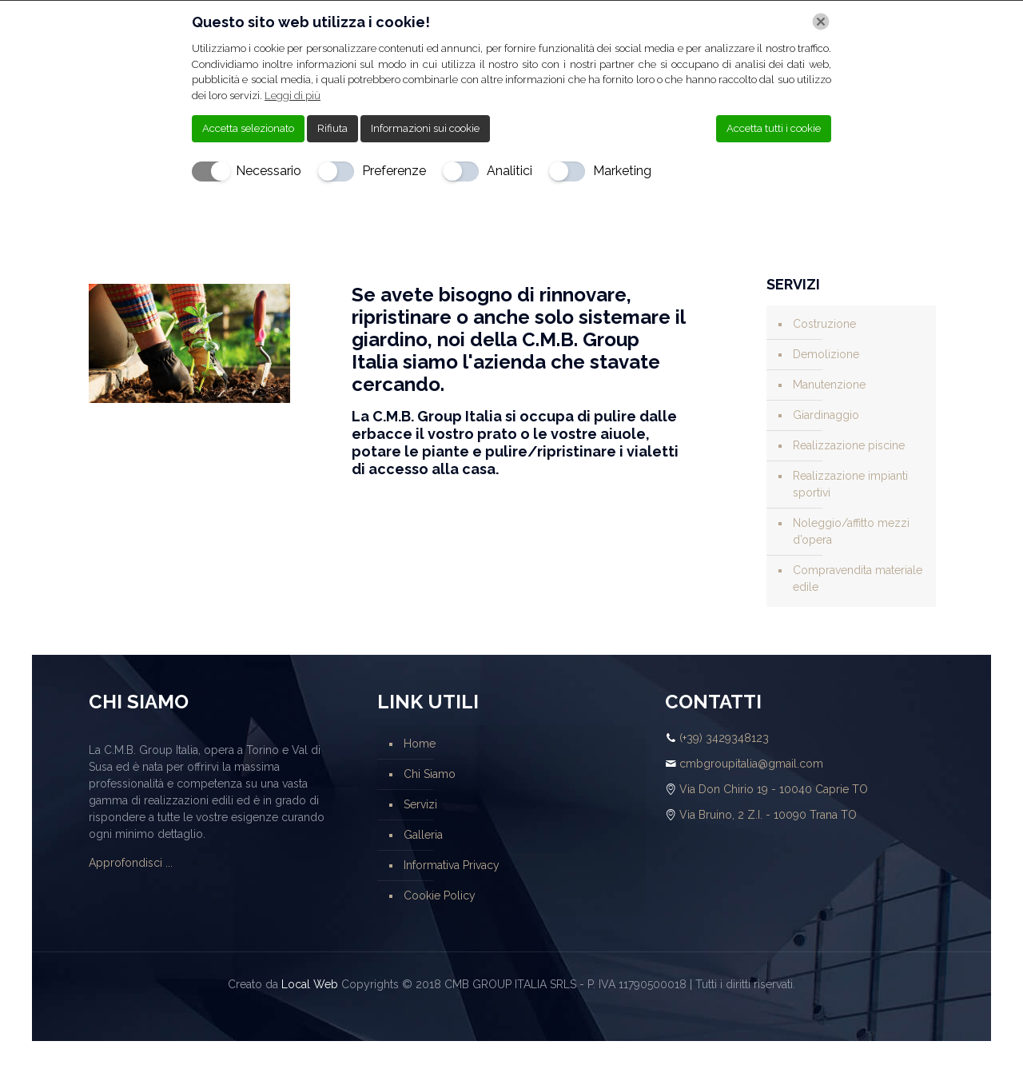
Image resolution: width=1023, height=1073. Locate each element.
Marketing (622, 170)
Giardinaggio (826, 415)
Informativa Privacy (452, 865)
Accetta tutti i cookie (773, 128)
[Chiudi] (820, 21)
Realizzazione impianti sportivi (850, 484)
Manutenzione (829, 384)
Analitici (509, 170)
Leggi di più (292, 96)
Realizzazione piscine (849, 445)
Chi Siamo (430, 774)
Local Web (309, 984)
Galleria (423, 834)
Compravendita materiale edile (857, 578)
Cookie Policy (440, 895)
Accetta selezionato (248, 128)
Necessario (268, 170)
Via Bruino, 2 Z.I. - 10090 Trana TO (768, 814)
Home (420, 743)
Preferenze (394, 170)
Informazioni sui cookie (425, 128)
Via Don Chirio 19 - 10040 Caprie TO (773, 789)
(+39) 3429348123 (724, 738)
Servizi (420, 804)
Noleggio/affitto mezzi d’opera (851, 531)
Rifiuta (332, 128)
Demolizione (826, 354)
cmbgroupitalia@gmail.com (751, 763)
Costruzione (824, 323)
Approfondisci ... (131, 862)
